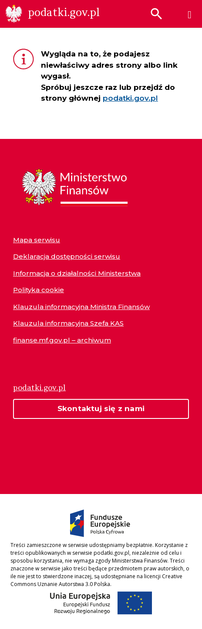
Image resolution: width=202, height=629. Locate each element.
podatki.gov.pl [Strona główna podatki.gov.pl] (39, 387)
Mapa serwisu (36, 240)
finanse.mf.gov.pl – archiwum (62, 340)
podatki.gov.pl (130, 98)
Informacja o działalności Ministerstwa (77, 273)
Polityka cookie (38, 290)
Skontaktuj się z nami (101, 408)
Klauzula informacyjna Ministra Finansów (81, 307)
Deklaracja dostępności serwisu (66, 256)
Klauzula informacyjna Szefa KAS (68, 323)
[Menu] (190, 14)
